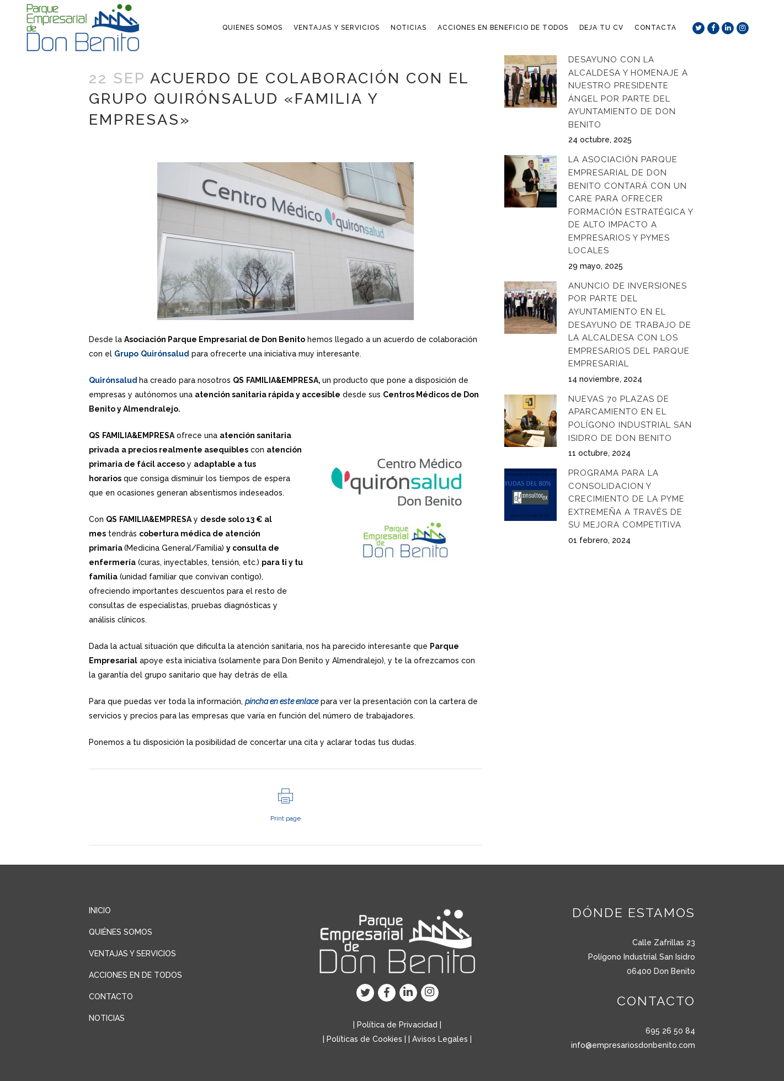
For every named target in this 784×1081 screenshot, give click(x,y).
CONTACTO (111, 996)
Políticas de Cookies (364, 1039)
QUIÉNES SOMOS (120, 932)
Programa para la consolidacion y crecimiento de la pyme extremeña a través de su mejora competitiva (626, 499)
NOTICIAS (107, 1018)
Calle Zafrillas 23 (663, 942)
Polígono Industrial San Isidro (641, 956)
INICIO (100, 910)
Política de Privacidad (397, 1024)
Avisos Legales (440, 1039)
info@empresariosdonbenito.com (633, 1045)
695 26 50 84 (670, 1030)
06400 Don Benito (661, 971)
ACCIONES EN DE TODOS (135, 975)
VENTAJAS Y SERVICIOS (132, 953)
